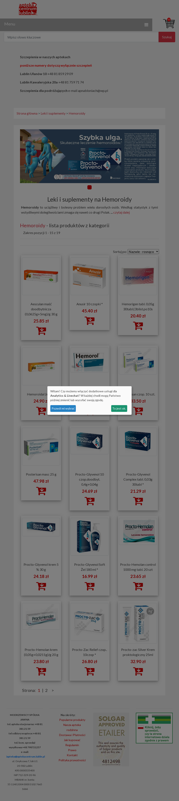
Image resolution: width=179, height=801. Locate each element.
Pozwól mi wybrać (63, 408)
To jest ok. (119, 408)
